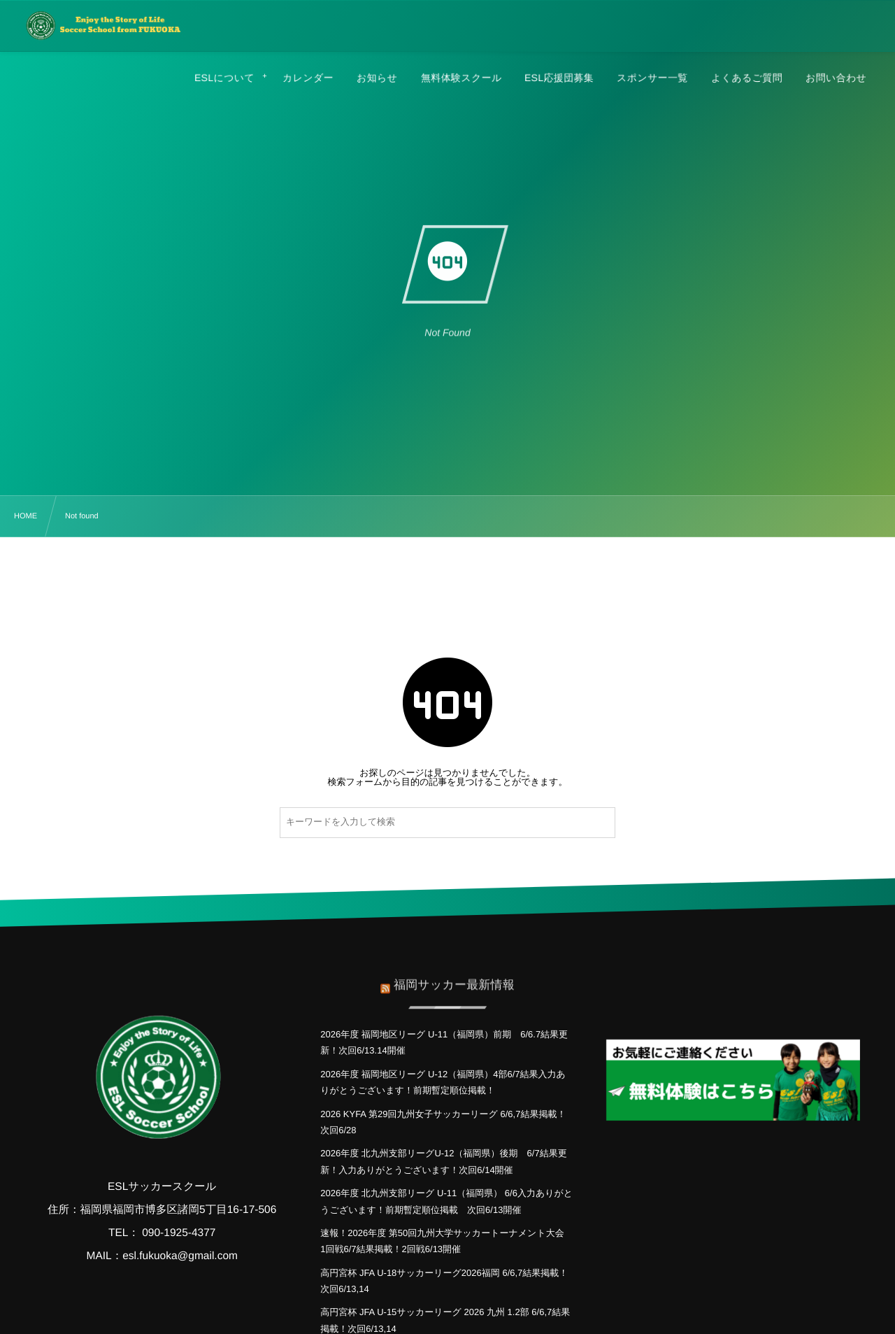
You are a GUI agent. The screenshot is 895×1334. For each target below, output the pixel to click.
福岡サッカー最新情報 (454, 979)
